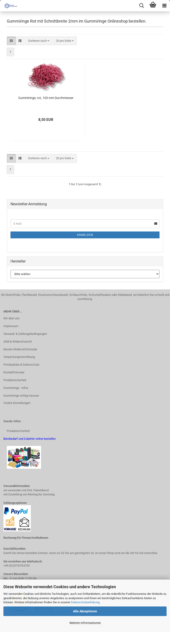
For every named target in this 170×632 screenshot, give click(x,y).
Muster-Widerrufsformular (20, 349)
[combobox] (38, 40)
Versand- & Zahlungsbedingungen (25, 334)
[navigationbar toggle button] (164, 5)
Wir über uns (11, 318)
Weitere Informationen (85, 623)
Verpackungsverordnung (19, 357)
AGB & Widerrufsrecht (17, 341)
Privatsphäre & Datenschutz (21, 364)
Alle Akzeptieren (85, 611)
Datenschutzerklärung (85, 602)
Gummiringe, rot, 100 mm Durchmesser (45, 98)
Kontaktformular (13, 372)
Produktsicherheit (14, 380)
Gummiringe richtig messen (21, 395)
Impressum (10, 326)
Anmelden (85, 235)
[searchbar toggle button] (141, 5)
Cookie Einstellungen (16, 403)
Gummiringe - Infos (15, 388)
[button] (11, 40)
